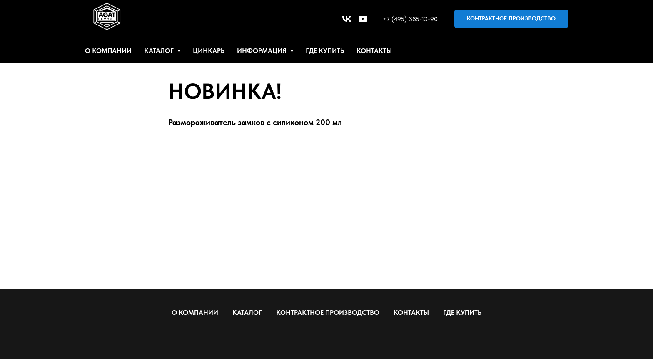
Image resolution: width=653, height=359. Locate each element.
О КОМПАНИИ (108, 51)
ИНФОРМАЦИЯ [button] (262, 51)
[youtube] (363, 19)
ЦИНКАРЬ (208, 51)
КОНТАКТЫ (374, 51)
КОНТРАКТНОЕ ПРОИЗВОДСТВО (327, 312)
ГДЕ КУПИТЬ (325, 51)
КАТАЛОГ (247, 312)
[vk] (346, 19)
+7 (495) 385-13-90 (410, 19)
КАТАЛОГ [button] (159, 51)
